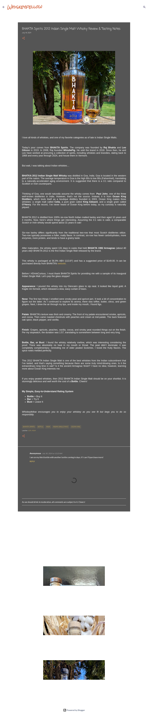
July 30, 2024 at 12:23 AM (52, 453)
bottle (40, 427)
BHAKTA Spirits (29, 427)
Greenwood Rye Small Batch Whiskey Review (64, 637)
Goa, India (32, 431)
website (62, 263)
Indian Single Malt (60, 427)
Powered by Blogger (74, 710)
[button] (23, 38)
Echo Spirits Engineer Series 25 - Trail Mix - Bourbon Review (71, 682)
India (48, 427)
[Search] (45, 7)
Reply (32, 461)
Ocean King (75, 427)
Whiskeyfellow (24, 7)
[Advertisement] (74, 533)
